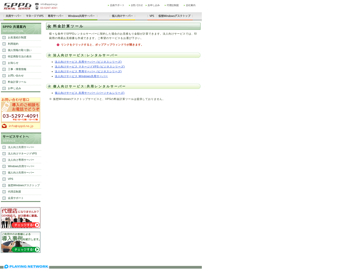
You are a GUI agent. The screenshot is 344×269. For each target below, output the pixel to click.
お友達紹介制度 (17, 37)
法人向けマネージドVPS (22, 153)
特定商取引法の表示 (20, 56)
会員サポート (16, 198)
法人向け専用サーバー (21, 159)
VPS (10, 179)
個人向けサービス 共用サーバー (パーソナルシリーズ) (90, 92)
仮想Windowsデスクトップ (24, 185)
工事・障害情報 (17, 69)
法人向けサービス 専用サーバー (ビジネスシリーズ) (88, 71)
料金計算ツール (17, 81)
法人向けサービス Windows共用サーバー (81, 76)
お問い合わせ (16, 75)
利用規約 (13, 43)
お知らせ (13, 62)
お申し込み (14, 88)
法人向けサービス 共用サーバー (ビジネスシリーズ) (88, 61)
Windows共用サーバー (21, 166)
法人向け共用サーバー (21, 147)
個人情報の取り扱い (20, 50)
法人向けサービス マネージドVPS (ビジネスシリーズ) (90, 66)
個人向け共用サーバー (21, 172)
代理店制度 (14, 191)
